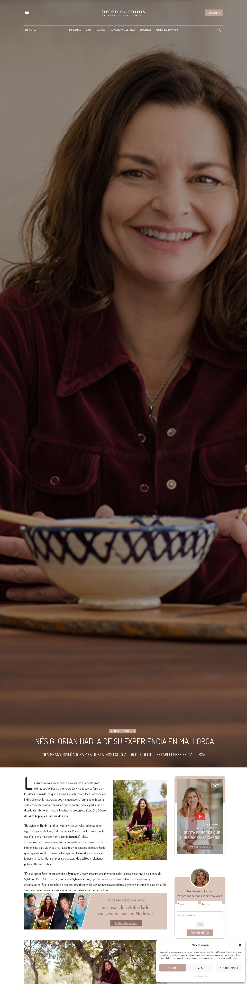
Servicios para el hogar (123, 29)
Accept (172, 967)
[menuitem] (26, 30)
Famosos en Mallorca (122, 731)
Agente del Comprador (167, 29)
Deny (200, 967)
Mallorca (100, 29)
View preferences (228, 967)
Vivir (88, 29)
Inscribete (214, 12)
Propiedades (74, 29)
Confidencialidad (200, 976)
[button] (240, 945)
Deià (92, 884)
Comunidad (145, 29)
